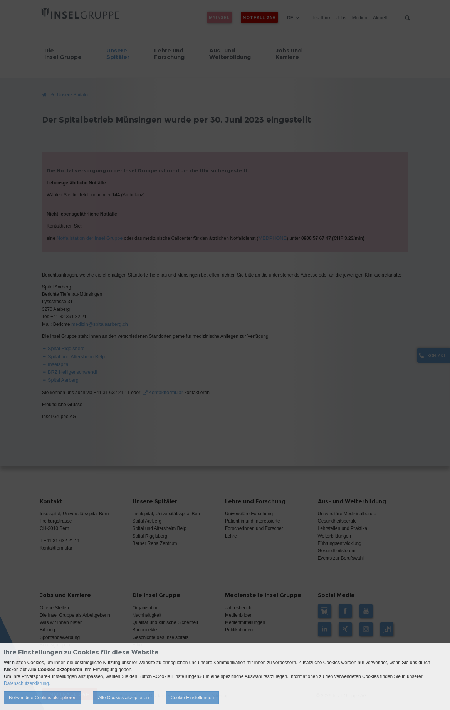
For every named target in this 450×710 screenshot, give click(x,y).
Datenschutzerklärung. (27, 683)
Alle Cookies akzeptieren (123, 697)
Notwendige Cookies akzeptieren (42, 697)
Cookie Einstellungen (192, 697)
